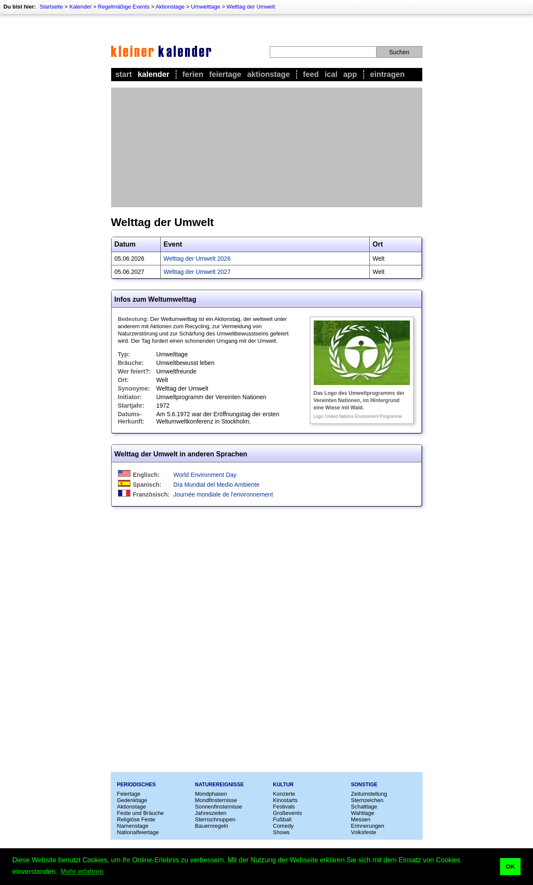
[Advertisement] (266, 147)
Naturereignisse (219, 785)
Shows (281, 832)
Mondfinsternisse (216, 800)
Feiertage (225, 74)
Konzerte (284, 794)
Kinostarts (285, 800)
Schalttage (364, 806)
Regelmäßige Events (124, 6)
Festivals (284, 806)
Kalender (80, 6)
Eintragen (387, 74)
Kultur (283, 785)
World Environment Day (205, 474)
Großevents (287, 813)
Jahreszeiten (211, 813)
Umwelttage (206, 6)
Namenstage (133, 826)
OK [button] (510, 866)
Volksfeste (363, 832)
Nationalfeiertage (138, 832)
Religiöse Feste (136, 819)
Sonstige (364, 785)
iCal (330, 74)
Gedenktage (132, 800)
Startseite (51, 6)
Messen (361, 819)
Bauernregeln (211, 826)
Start (123, 74)
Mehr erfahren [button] (81, 871)
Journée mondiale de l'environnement (223, 494)
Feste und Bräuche (140, 813)
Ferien (193, 74)
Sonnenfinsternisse (218, 806)
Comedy (283, 826)
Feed (311, 74)
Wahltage (362, 813)
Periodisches (136, 785)
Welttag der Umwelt (251, 6)
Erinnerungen (367, 826)
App (350, 74)
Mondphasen (211, 794)
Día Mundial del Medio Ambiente (217, 484)
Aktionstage (170, 6)
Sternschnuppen (215, 819)
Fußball (282, 819)
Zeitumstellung (369, 794)
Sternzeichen (367, 800)
